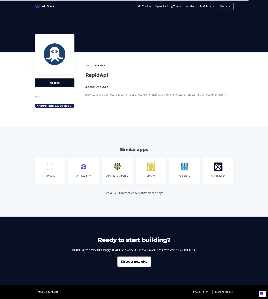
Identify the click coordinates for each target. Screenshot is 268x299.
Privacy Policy (200, 291)
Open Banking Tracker (169, 6)
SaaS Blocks (207, 6)
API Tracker (144, 6)
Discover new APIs (134, 262)
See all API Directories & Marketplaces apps (134, 193)
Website (55, 82)
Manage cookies (224, 291)
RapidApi (100, 65)
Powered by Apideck (48, 291)
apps (88, 65)
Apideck (191, 6)
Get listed (225, 6)
